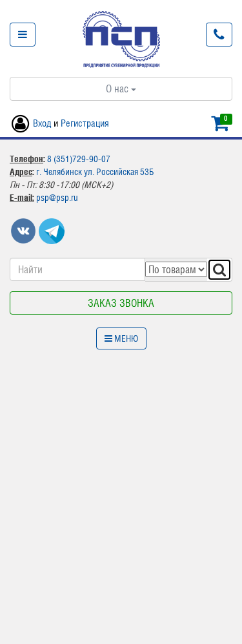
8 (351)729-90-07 (78, 159)
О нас (121, 88)
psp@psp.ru (57, 197)
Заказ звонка (121, 302)
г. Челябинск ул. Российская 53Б (95, 172)
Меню (121, 338)
